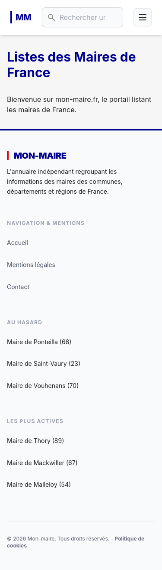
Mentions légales (31, 264)
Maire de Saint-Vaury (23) (43, 363)
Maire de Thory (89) (35, 440)
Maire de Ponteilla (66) (39, 341)
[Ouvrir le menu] (142, 17)
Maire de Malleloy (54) (39, 484)
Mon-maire (40, 155)
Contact (18, 286)
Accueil (17, 242)
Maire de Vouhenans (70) (43, 385)
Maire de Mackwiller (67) (42, 462)
